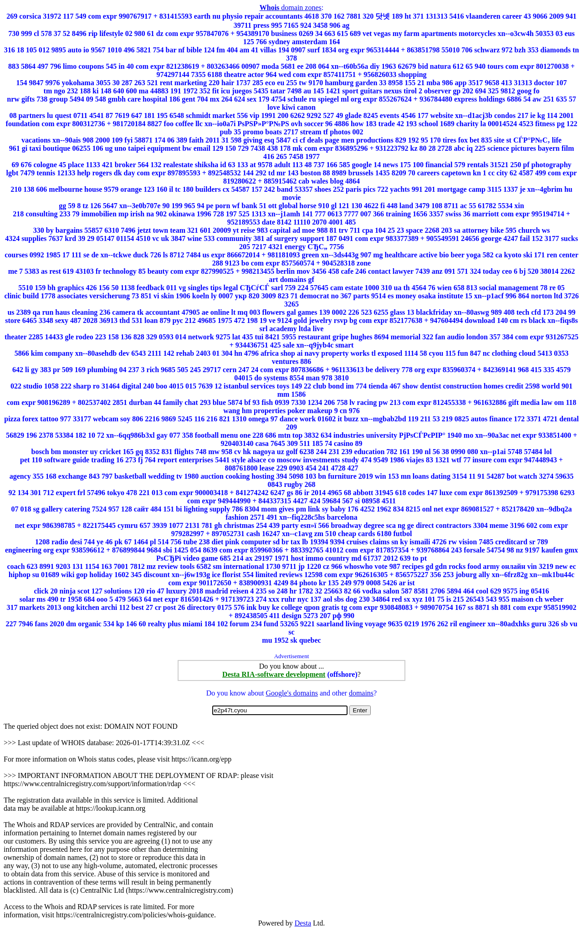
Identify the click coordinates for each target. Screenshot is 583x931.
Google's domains (291, 693)
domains (361, 693)
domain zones (291, 7)
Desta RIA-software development (273, 674)
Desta (303, 923)
